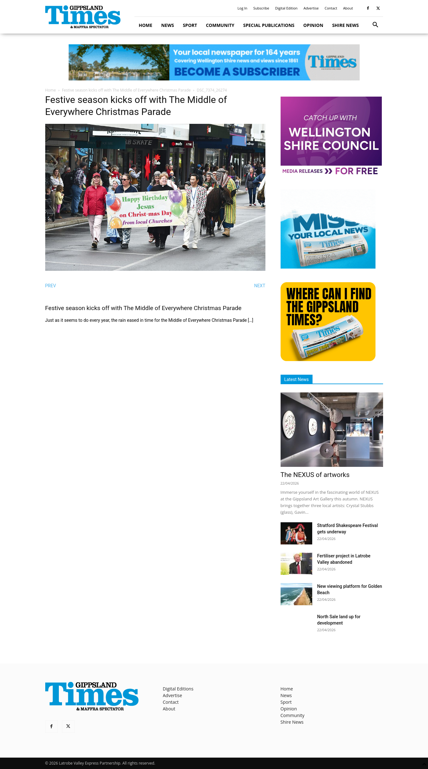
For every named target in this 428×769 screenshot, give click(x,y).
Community (220, 25)
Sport (190, 25)
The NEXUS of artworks (315, 475)
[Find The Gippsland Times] (328, 359)
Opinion (313, 25)
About (348, 8)
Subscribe (261, 8)
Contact (331, 8)
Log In (242, 8)
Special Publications (269, 25)
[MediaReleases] (331, 174)
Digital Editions (178, 689)
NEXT (259, 285)
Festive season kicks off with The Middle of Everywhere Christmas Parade (126, 90)
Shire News (345, 25)
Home (145, 25)
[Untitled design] (328, 267)
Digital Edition (286, 8)
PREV (50, 285)
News (167, 25)
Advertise (311, 8)
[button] (375, 25)
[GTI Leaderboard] (214, 62)
